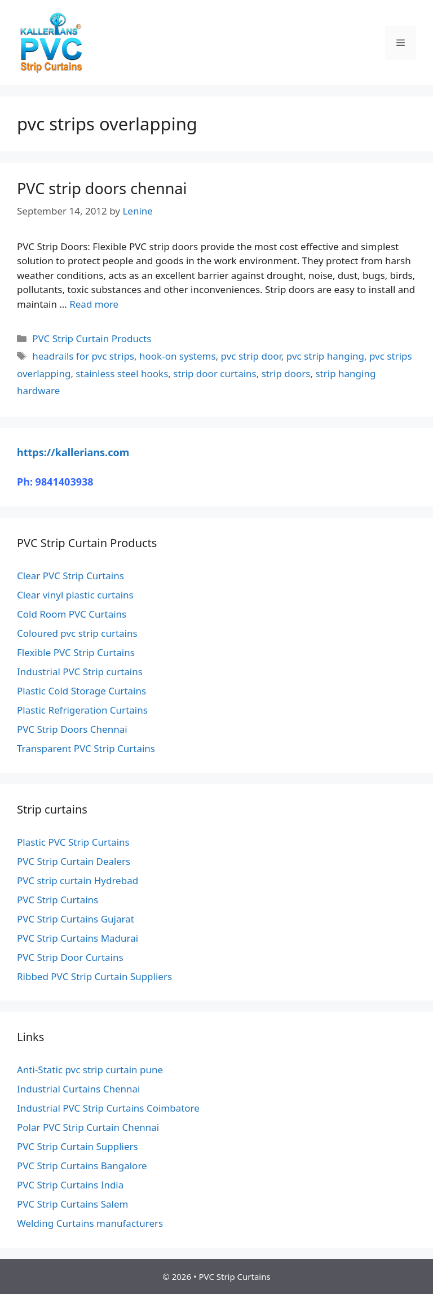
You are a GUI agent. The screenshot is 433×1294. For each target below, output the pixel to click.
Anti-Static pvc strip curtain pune (90, 1069)
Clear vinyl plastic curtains (75, 594)
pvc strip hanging (325, 355)
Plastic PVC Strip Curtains (73, 842)
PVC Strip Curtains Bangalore (82, 1165)
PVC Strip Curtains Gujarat (75, 918)
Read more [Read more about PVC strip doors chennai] (93, 304)
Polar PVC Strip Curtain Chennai (88, 1127)
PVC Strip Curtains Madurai (77, 938)
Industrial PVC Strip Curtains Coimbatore (108, 1107)
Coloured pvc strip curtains (77, 633)
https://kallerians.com (73, 452)
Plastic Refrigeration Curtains (82, 709)
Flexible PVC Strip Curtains (76, 652)
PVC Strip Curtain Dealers (73, 861)
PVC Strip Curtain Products (91, 338)
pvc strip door (251, 355)
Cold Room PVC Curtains (71, 613)
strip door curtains (214, 373)
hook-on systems (177, 355)
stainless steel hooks (122, 373)
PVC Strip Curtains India (70, 1184)
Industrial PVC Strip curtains (80, 671)
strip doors (286, 373)
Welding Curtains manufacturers (90, 1223)
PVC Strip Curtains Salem (72, 1203)
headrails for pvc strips (83, 355)
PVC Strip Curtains (57, 899)
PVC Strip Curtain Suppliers (77, 1146)
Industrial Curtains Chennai (78, 1088)
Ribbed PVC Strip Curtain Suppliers (94, 976)
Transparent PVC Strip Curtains (86, 748)
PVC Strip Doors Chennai (72, 729)
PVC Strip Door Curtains (70, 957)
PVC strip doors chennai (102, 188)
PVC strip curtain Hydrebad (77, 880)
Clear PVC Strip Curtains (70, 575)
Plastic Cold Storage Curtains (81, 690)
